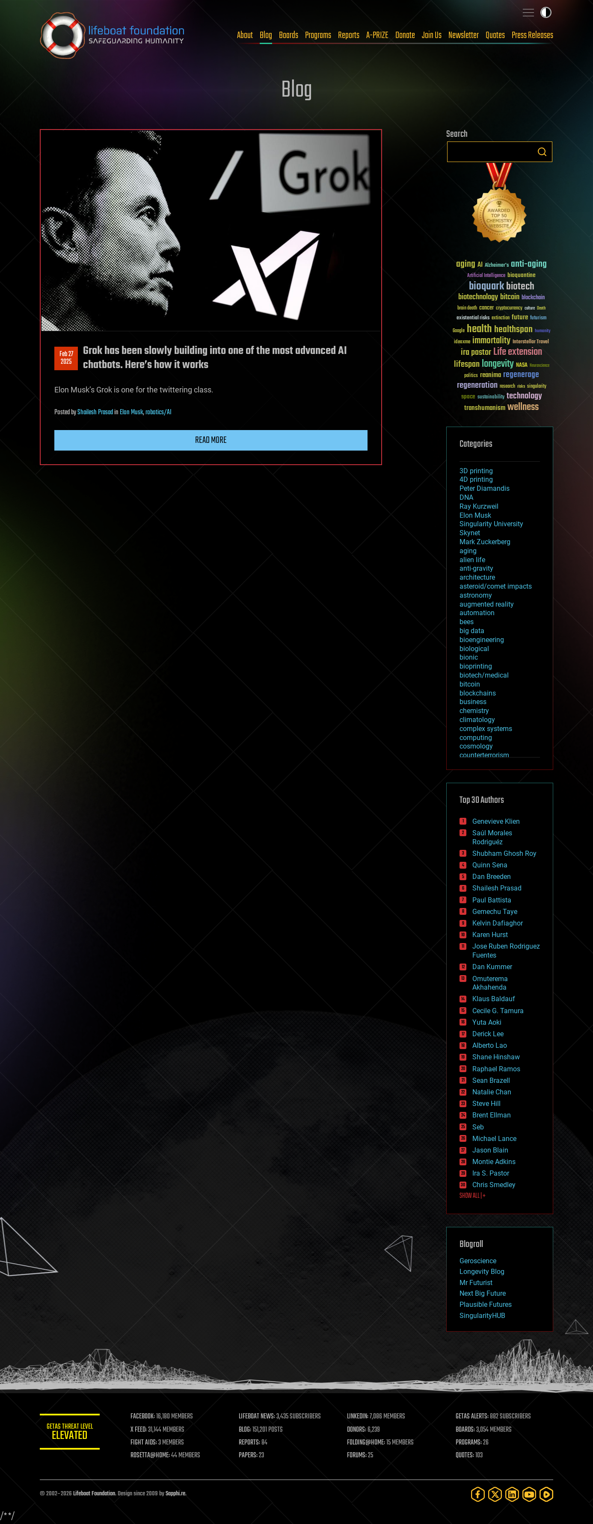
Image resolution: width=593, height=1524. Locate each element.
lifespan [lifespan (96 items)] (467, 364)
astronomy (476, 595)
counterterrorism (484, 755)
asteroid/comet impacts (496, 586)
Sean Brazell (491, 1080)
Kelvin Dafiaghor (497, 923)
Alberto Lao (489, 1045)
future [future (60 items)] (520, 317)
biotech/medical (484, 675)
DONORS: (357, 1430)
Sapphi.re (175, 1494)
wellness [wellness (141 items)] (523, 407)
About (245, 35)
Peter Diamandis (485, 488)
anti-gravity (476, 568)
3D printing (476, 471)
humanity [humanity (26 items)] (543, 331)
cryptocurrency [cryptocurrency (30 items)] (509, 308)
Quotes (495, 35)
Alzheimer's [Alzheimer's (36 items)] (497, 265)
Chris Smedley (494, 1185)
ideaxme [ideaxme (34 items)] (462, 342)
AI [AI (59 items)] (480, 265)
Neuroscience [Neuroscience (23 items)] (539, 366)
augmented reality (487, 604)
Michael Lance (494, 1139)
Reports (348, 35)
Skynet (470, 533)
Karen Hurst (490, 935)
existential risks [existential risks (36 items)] (473, 318)
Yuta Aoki (486, 1022)
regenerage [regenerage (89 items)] (521, 375)
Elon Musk (131, 412)
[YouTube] (529, 1494)
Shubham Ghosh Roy (504, 853)
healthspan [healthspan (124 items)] (513, 329)
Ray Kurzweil (479, 506)
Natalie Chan (491, 1092)
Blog (266, 35)
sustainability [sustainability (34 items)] (490, 398)
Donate (405, 35)
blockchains (478, 693)
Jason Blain (490, 1150)
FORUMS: (357, 1455)
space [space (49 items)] (468, 396)
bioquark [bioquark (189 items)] (486, 286)
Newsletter (463, 35)
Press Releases (532, 35)
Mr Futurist (476, 1283)
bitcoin (470, 684)
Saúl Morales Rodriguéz (492, 837)
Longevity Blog (482, 1272)
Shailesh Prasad (95, 412)
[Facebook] (478, 1494)
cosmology (476, 746)
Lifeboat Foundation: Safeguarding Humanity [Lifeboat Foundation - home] (112, 35)
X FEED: (138, 1430)
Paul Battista (491, 900)
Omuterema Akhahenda (490, 983)
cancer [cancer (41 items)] (486, 308)
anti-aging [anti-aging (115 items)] (529, 264)
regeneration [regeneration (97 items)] (477, 385)
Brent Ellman (491, 1115)
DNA (466, 497)
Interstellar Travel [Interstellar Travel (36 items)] (531, 342)
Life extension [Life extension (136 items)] (517, 352)
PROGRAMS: (469, 1442)
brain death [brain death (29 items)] (467, 308)
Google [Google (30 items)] (459, 331)
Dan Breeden (491, 877)
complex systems (486, 729)
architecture (477, 577)
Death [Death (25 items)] (541, 308)
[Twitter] (495, 1494)
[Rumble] (546, 1494)
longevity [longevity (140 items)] (498, 364)
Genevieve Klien (496, 821)
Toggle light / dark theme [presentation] (545, 12)
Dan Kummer (492, 967)
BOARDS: (465, 1430)
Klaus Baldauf (493, 999)
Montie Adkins (494, 1162)
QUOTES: (465, 1455)
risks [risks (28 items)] (521, 386)
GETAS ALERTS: (472, 1416)
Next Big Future (483, 1293)
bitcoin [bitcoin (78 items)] (509, 297)
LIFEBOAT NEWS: (257, 1416)
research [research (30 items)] (507, 386)
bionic (469, 657)
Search (542, 151)
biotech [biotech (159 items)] (520, 286)
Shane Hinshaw (496, 1057)
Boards (288, 35)
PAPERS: (248, 1455)
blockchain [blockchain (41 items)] (533, 298)
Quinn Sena (489, 865)
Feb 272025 (66, 358)
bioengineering (482, 640)
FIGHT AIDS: (143, 1442)
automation (477, 613)
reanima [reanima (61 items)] (490, 375)
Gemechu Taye (494, 912)
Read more (211, 440)
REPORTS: (249, 1442)
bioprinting (476, 666)
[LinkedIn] (512, 1494)
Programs (318, 35)
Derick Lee (488, 1034)
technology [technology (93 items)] (524, 396)
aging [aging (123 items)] (465, 264)
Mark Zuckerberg (485, 542)
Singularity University (491, 524)
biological (474, 649)
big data (472, 631)
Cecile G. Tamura (498, 1011)
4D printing (476, 479)
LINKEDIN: (358, 1416)
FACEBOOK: (142, 1416)
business (473, 702)
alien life (472, 560)
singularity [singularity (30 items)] (536, 386)
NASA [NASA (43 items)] (522, 365)
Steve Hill (486, 1104)
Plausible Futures (486, 1304)
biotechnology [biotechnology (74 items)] (478, 297)
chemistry (474, 711)
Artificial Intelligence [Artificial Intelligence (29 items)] (486, 276)
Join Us (432, 35)
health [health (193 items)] (479, 329)
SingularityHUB (482, 1316)
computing (476, 738)
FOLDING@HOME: (366, 1442)
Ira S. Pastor (490, 1173)
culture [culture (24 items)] (530, 308)
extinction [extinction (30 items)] (501, 318)
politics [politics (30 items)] (471, 376)
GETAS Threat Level (70, 1433)
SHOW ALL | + (473, 1196)
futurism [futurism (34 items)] (538, 318)
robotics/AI (158, 412)
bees (467, 622)
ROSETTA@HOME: (150, 1455)
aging (468, 551)
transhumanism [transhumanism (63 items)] (484, 408)
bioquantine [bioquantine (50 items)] (521, 275)
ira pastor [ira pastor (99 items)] (476, 352)
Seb (478, 1127)
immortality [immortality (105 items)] (491, 341)
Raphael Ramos (496, 1069)
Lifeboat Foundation (94, 1494)
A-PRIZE (377, 35)
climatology (477, 720)
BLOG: (245, 1430)
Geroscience (478, 1261)
